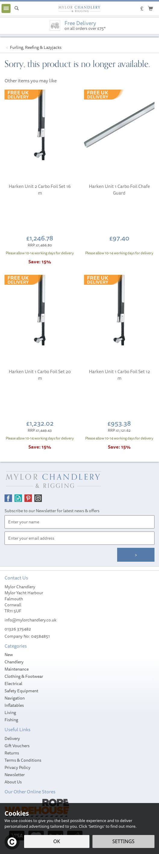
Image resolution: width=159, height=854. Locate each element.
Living (10, 713)
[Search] (16, 8)
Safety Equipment (21, 691)
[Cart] (150, 8)
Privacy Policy (17, 767)
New (9, 655)
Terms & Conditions (23, 760)
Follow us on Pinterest (28, 498)
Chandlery (14, 662)
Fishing (11, 720)
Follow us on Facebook (8, 498)
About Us (13, 782)
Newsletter (15, 775)
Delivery (12, 738)
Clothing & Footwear (24, 676)
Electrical (13, 684)
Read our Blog (18, 498)
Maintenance (17, 669)
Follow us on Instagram (38, 498)
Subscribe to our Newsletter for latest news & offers (52, 511)
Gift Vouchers (17, 746)
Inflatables (14, 705)
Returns (12, 753)
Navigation (15, 698)
